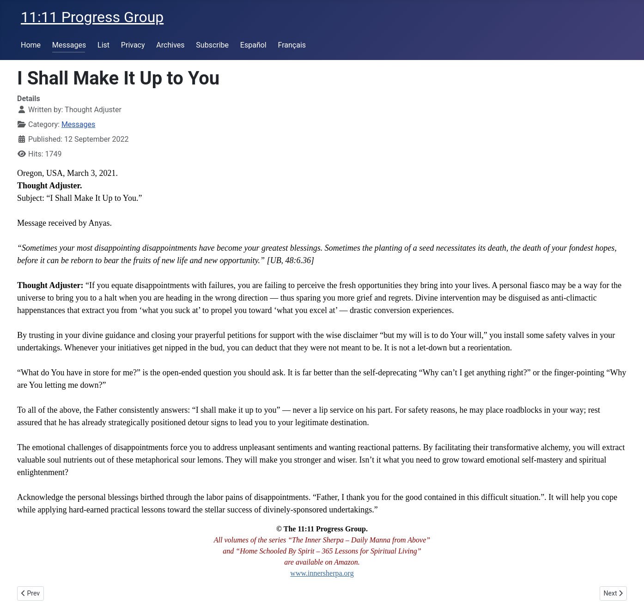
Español (253, 45)
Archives (170, 45)
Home (31, 45)
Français (292, 45)
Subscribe (212, 45)
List (103, 45)
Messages (69, 45)
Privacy (133, 45)
